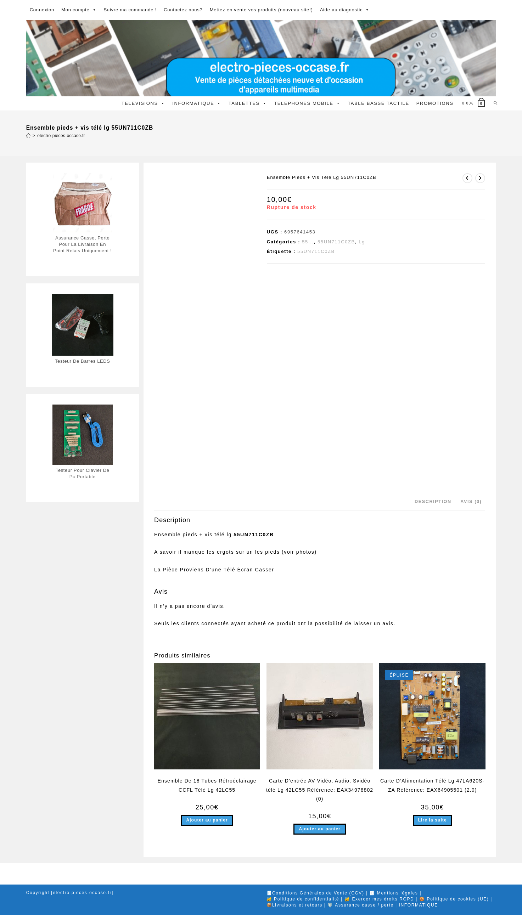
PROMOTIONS (435, 103)
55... (308, 241)
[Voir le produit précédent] (467, 178)
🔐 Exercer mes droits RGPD (379, 899)
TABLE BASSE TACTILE (378, 103)
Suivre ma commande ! (130, 9)
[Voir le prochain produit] (480, 178)
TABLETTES (248, 103)
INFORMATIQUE (196, 103)
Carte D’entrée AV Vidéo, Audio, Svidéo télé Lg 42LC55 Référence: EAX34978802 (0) (319, 789)
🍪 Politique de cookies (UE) (454, 899)
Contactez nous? (183, 9)
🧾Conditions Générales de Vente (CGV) (315, 893)
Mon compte (78, 10)
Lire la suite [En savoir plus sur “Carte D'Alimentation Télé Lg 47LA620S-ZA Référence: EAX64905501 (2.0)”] (432, 820)
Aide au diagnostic (345, 10)
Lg (362, 241)
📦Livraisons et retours (294, 905)
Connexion (42, 9)
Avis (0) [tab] (471, 501)
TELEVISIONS (143, 103)
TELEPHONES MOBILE (307, 103)
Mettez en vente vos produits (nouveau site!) (261, 9)
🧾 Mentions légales (393, 893)
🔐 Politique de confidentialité (302, 899)
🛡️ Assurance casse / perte (360, 905)
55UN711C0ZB (336, 241)
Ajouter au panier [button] (207, 820)
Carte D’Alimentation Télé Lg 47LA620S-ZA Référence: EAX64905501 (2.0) (432, 785)
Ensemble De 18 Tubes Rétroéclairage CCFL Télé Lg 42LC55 (207, 785)
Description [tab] (433, 501)
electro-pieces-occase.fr (61, 135)
